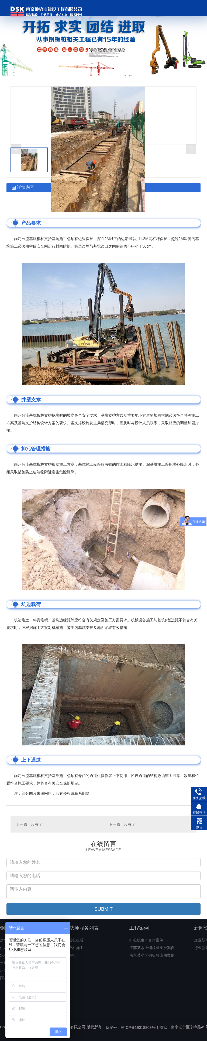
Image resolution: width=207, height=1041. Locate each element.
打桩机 (70, 955)
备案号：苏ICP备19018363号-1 (132, 1027)
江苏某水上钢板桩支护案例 (152, 948)
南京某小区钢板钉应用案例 (152, 955)
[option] (103, 38)
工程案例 (139, 928)
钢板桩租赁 (74, 940)
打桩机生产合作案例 (146, 940)
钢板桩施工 (74, 948)
